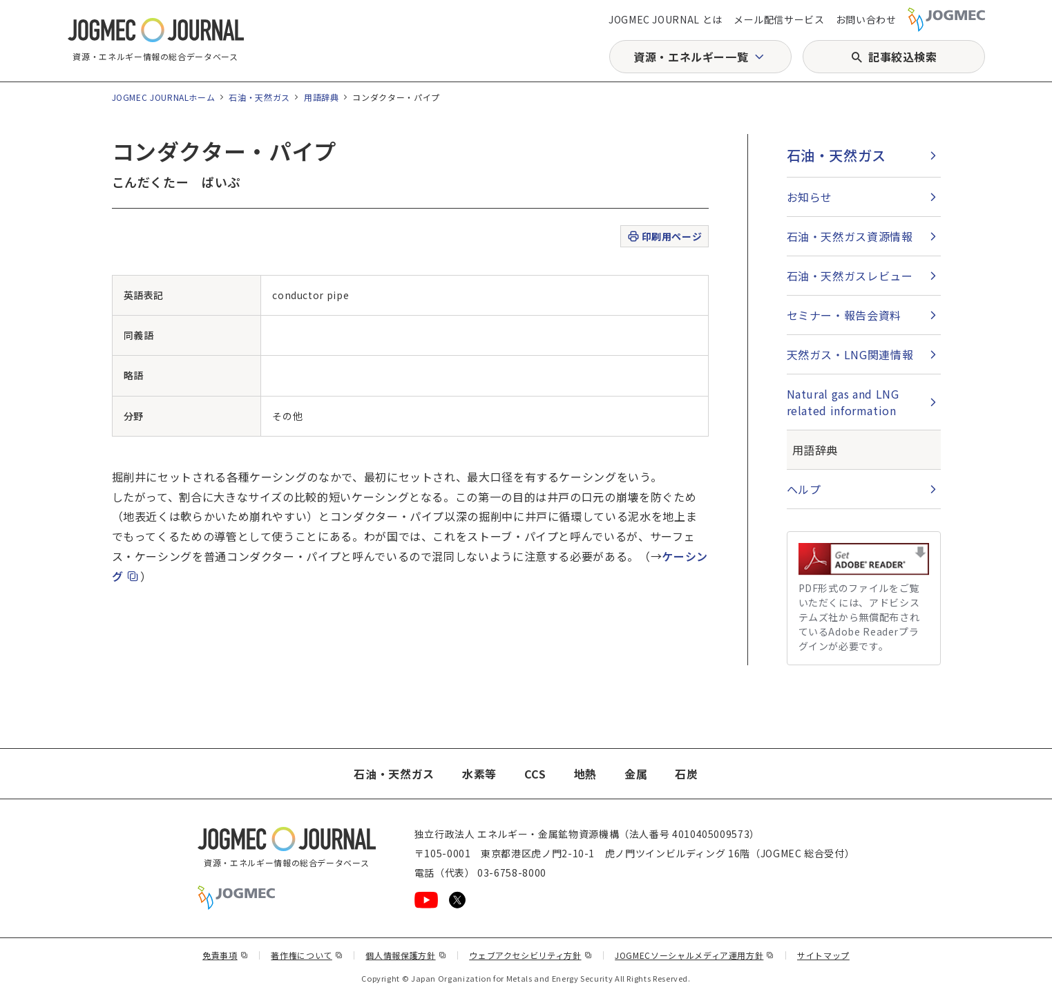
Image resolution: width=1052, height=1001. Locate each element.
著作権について (307, 955)
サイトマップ (823, 955)
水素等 (479, 773)
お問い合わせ (866, 19)
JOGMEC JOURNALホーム (164, 97)
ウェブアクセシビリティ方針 (530, 955)
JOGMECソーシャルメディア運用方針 (694, 955)
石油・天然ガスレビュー (850, 275)
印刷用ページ (664, 236)
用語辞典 (321, 97)
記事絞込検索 (902, 56)
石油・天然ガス (259, 97)
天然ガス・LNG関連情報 (850, 354)
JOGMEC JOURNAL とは (666, 19)
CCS (535, 773)
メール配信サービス (779, 19)
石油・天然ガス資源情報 (850, 236)
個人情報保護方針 (405, 955)
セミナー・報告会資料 (844, 315)
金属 (635, 773)
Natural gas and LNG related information (843, 402)
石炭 (686, 773)
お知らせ (810, 197)
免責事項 (225, 955)
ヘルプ (804, 489)
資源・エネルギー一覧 (690, 56)
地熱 (585, 773)
